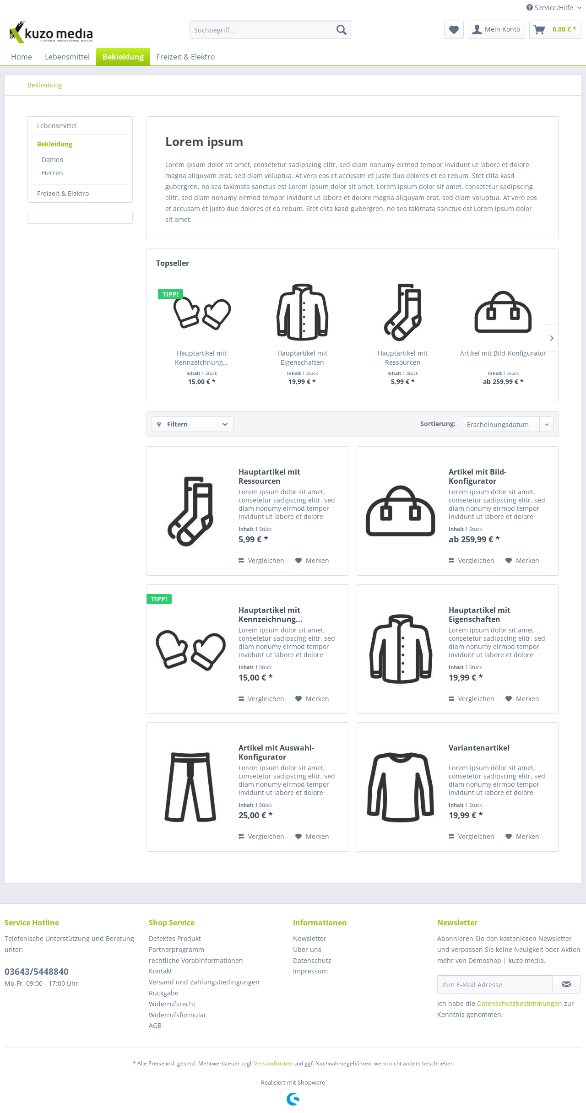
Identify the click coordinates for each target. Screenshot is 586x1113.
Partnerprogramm (176, 949)
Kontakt (160, 971)
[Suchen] (341, 30)
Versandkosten (273, 1063)
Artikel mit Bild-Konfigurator (503, 353)
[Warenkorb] (555, 30)
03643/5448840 (37, 972)
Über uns (307, 949)
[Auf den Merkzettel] (312, 560)
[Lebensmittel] (67, 56)
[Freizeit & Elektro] (186, 56)
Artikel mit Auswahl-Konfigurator (276, 752)
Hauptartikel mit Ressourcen (403, 358)
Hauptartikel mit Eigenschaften (302, 358)
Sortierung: (438, 423)
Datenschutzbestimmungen (519, 1003)
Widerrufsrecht (172, 1004)
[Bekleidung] (123, 56)
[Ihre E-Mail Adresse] (495, 984)
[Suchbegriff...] (270, 30)
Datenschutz (312, 960)
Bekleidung (54, 144)
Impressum (310, 971)
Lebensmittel (57, 125)
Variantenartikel (479, 748)
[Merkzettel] (454, 30)
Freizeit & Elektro (63, 193)
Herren (52, 172)
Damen (53, 159)
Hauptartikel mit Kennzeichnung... (201, 358)
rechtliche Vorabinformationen (196, 960)
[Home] (21, 56)
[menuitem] (270, 34)
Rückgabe (164, 993)
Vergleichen (261, 560)
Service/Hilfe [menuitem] (550, 7)
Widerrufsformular (177, 1014)
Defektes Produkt (175, 938)
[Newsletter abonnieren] (566, 984)
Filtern (172, 424)
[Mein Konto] (496, 30)
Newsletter (309, 938)
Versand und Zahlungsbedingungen (204, 982)
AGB (155, 1025)
